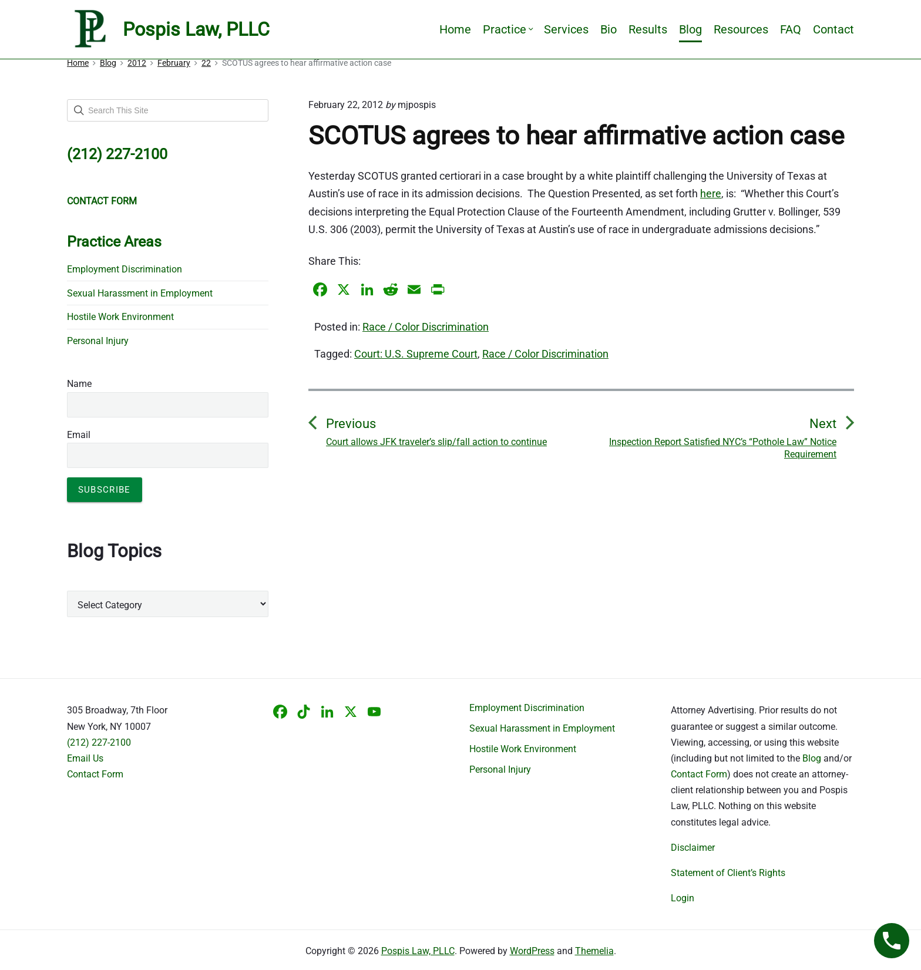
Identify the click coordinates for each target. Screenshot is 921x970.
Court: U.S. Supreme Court (416, 354)
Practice (507, 29)
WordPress (532, 950)
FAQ (790, 29)
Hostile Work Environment (120, 316)
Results (647, 29)
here (710, 193)
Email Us (85, 758)
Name (79, 383)
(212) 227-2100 (99, 742)
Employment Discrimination (124, 269)
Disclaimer (693, 847)
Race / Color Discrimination (425, 327)
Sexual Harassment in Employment (140, 293)
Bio (608, 29)
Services (566, 29)
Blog (690, 29)
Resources (741, 29)
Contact (833, 29)
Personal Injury (98, 340)
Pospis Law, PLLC (418, 950)
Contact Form (95, 774)
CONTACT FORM (102, 201)
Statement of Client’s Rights (728, 872)
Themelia (594, 950)
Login (682, 898)
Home (455, 29)
